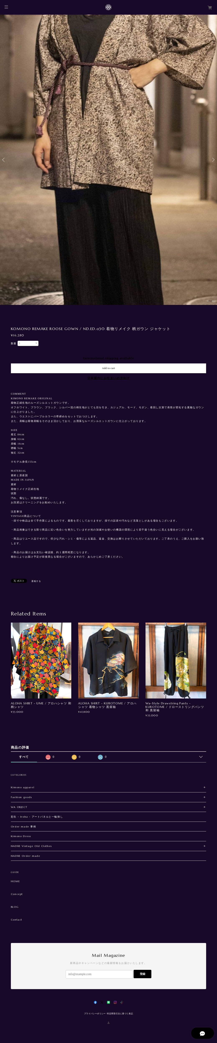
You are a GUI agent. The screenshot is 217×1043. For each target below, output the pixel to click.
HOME (15, 881)
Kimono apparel (22, 787)
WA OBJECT (19, 807)
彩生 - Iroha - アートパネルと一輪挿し (37, 816)
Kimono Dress (21, 836)
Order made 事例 (23, 826)
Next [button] (213, 160)
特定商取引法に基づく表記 (120, 1013)
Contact (16, 919)
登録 (142, 973)
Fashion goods (21, 797)
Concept (17, 894)
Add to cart (108, 368)
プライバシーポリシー (95, 1013)
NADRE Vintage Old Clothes (31, 846)
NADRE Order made (25, 855)
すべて (24, 756)
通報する (36, 581)
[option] (108, 160)
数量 (14, 343)
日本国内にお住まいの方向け (108, 378)
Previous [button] (4, 160)
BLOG (15, 906)
